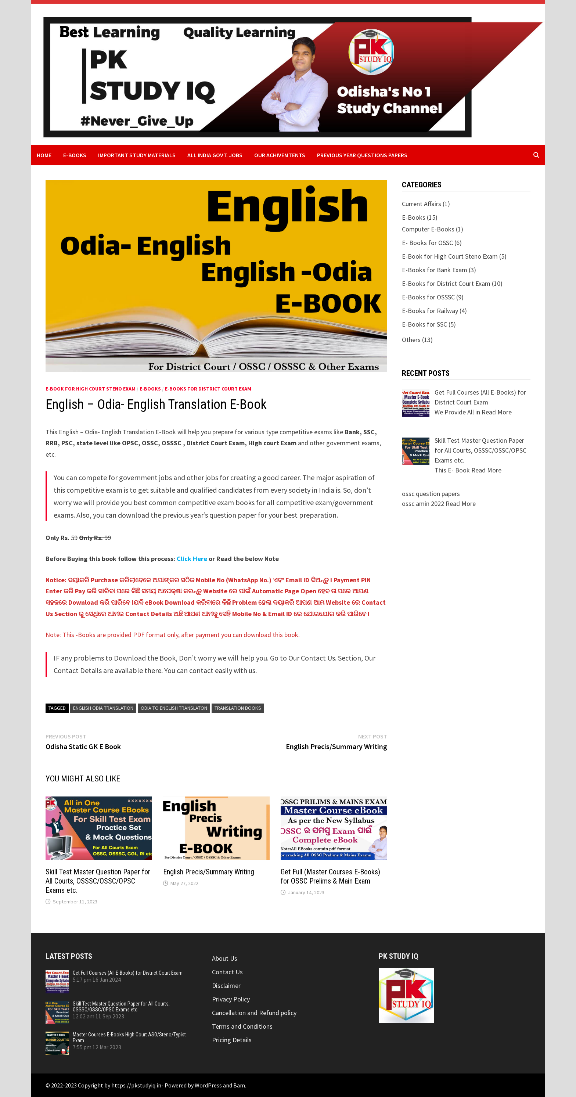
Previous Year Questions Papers (362, 155)
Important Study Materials (137, 155)
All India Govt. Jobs (214, 155)
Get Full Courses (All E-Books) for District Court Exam (128, 973)
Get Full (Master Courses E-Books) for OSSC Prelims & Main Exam (330, 876)
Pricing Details (232, 1040)
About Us (224, 958)
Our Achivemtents (279, 155)
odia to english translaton (174, 708)
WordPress (208, 1085)
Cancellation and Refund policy (254, 1012)
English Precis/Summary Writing (208, 871)
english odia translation (103, 708)
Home (44, 155)
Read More (497, 412)
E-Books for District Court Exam (208, 388)
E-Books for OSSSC (428, 297)
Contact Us (227, 972)
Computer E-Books (428, 229)
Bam (239, 1085)
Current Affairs (421, 203)
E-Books (74, 155)
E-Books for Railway (430, 310)
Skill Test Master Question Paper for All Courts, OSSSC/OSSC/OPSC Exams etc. (98, 881)
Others (411, 339)
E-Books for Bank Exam (434, 270)
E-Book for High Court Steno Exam (91, 388)
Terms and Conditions (242, 1026)
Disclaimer (226, 985)
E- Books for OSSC (427, 242)
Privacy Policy (231, 999)
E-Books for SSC (424, 324)
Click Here (192, 558)
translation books (238, 708)
